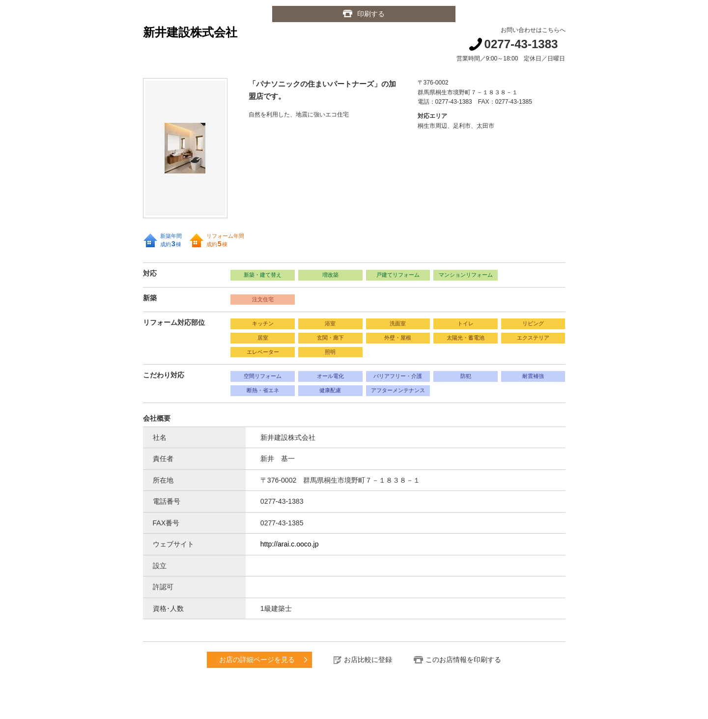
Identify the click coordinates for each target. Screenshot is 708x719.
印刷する (371, 14)
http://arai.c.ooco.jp (289, 544)
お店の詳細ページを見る (257, 659)
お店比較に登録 (368, 659)
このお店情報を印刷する (463, 659)
